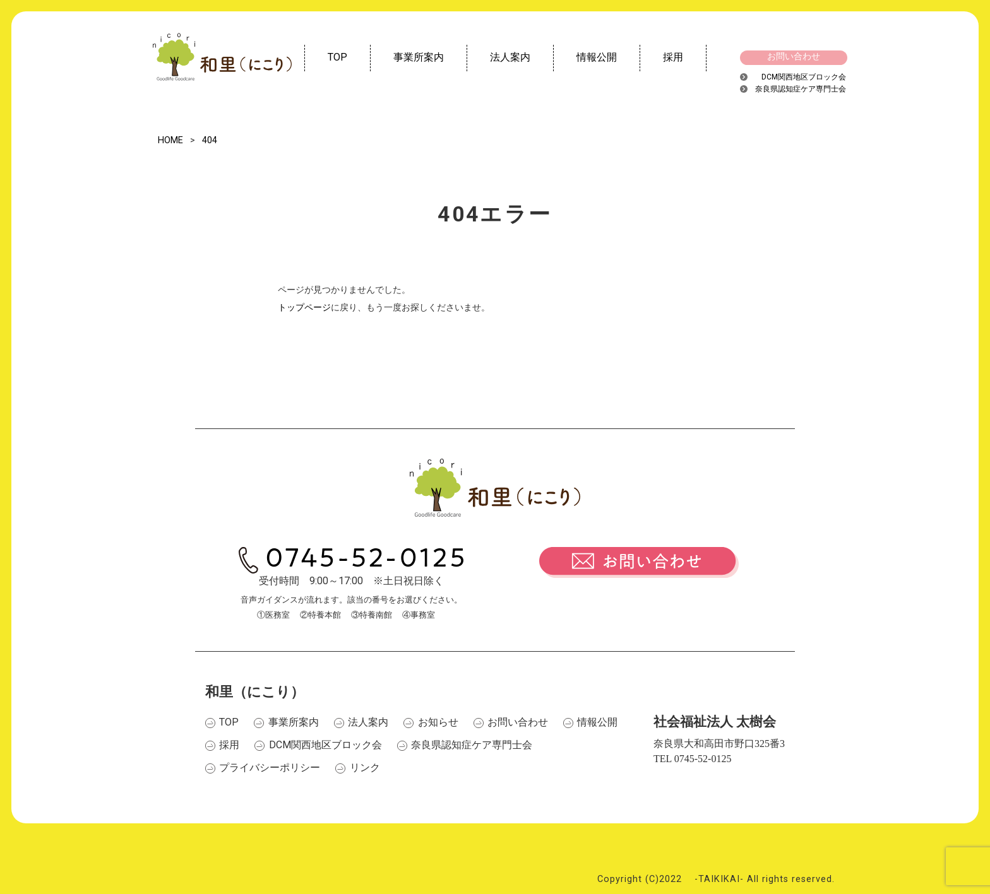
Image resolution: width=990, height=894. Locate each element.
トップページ (304, 307)
